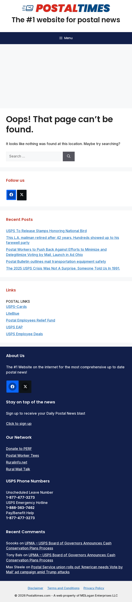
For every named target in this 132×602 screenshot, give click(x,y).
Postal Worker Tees (22, 456)
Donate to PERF (19, 449)
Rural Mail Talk (18, 469)
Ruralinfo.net (16, 462)
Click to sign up (19, 424)
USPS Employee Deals (24, 334)
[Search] (69, 156)
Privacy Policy (94, 588)
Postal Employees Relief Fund (30, 320)
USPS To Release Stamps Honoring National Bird (46, 231)
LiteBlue (12, 314)
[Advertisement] (66, 74)
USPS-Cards (16, 307)
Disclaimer (35, 588)
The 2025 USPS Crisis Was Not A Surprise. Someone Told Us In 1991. (63, 268)
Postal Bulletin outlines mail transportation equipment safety (56, 262)
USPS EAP (14, 327)
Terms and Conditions (63, 588)
